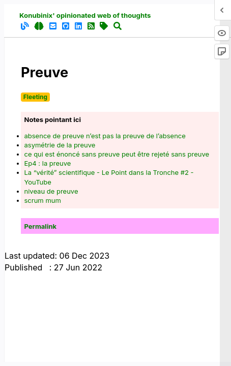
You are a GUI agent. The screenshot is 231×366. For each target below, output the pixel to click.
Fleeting (35, 97)
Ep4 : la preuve (47, 163)
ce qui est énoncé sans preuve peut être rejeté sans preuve (117, 154)
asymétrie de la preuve (60, 145)
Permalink (40, 226)
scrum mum (42, 200)
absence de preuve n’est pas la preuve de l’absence (105, 136)
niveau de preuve (51, 191)
